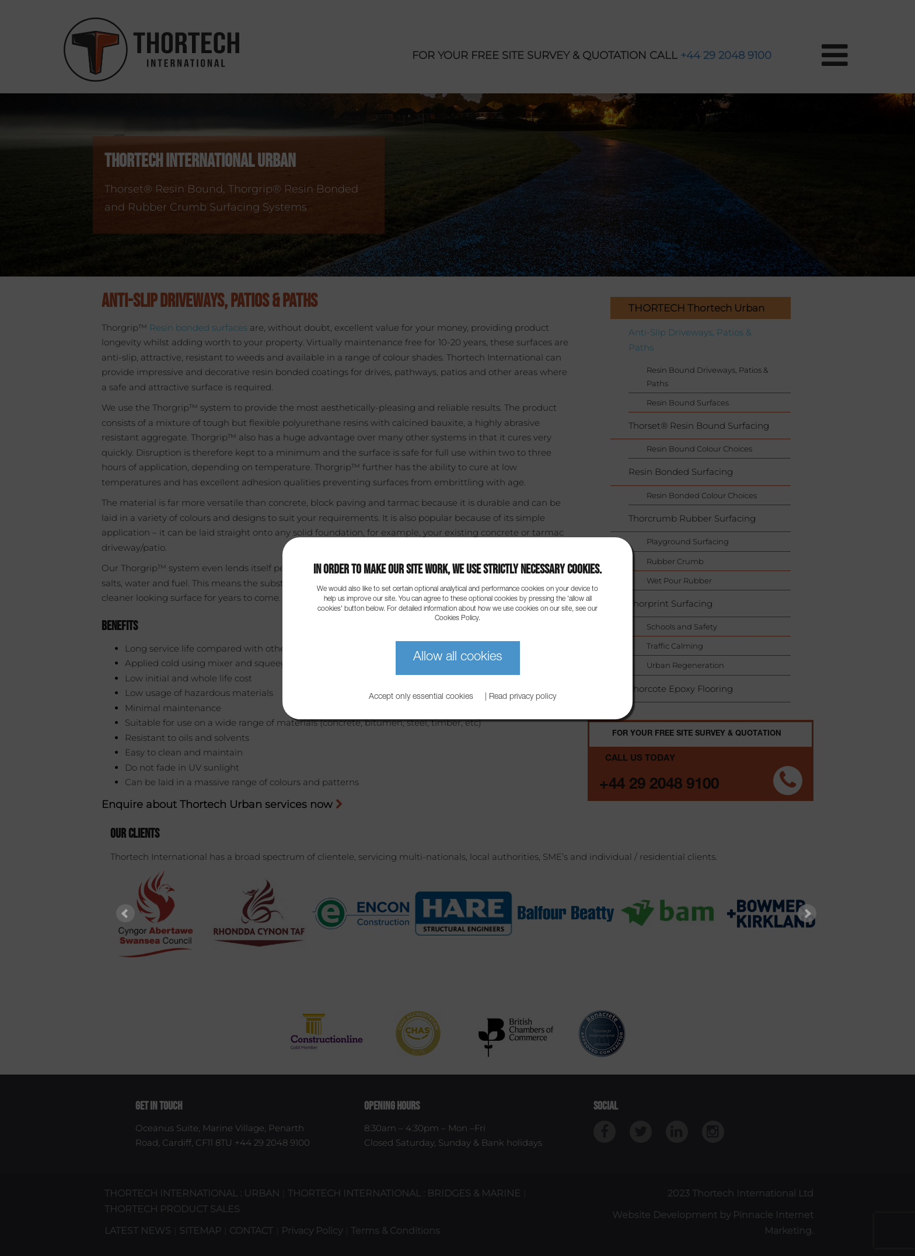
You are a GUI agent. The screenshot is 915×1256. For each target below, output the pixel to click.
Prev (125, 913)
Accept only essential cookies (421, 697)
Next (807, 913)
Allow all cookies (457, 657)
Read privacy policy (522, 697)
